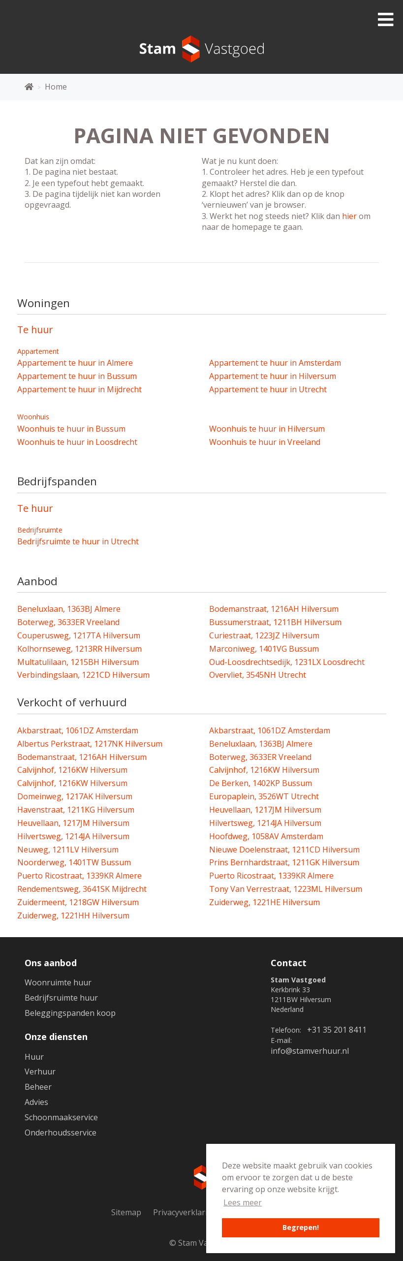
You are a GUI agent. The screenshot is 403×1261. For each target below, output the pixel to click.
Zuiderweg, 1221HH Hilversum (73, 915)
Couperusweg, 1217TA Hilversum (78, 635)
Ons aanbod (51, 963)
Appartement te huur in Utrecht (268, 389)
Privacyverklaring (185, 1212)
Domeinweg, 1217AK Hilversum (74, 796)
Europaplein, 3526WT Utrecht (264, 796)
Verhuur (40, 1071)
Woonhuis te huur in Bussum (71, 428)
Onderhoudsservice (60, 1132)
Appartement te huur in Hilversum (272, 376)
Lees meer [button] (242, 1202)
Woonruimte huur (58, 982)
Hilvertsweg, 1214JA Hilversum (265, 823)
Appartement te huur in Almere (75, 362)
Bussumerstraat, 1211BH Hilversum (275, 622)
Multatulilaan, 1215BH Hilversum (78, 662)
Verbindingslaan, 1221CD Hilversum (83, 674)
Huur (34, 1056)
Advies (36, 1102)
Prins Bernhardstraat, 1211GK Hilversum (284, 862)
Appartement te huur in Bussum (77, 376)
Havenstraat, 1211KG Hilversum (75, 809)
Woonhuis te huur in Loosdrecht (77, 442)
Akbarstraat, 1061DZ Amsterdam (77, 730)
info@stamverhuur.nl (310, 1050)
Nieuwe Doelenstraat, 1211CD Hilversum (284, 849)
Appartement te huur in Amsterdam (275, 362)
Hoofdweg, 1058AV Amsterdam (266, 836)
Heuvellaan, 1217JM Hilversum (265, 809)
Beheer (38, 1086)
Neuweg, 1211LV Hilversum (68, 849)
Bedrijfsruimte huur (61, 997)
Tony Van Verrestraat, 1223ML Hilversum (285, 888)
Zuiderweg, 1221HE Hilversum (264, 902)
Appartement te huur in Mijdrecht (79, 389)
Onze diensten (56, 1036)
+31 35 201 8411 (337, 1029)
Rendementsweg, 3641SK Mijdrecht (82, 888)
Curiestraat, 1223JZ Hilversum (264, 635)
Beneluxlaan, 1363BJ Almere (69, 608)
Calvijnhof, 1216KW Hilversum (72, 769)
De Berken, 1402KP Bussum (260, 783)
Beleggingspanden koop (70, 1013)
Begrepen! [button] (300, 1227)
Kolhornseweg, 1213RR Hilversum (79, 648)
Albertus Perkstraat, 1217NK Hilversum (89, 743)
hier (349, 216)
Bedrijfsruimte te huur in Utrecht (78, 541)
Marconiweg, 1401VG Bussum (264, 648)
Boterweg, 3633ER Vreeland (68, 622)
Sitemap (126, 1212)
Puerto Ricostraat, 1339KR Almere (79, 875)
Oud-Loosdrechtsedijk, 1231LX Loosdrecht (287, 662)
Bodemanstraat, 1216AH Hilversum (274, 608)
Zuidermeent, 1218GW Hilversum (78, 902)
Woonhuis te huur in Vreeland (264, 442)
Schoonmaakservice (61, 1117)
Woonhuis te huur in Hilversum (267, 428)
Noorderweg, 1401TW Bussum (74, 862)
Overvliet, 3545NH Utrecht (257, 674)
